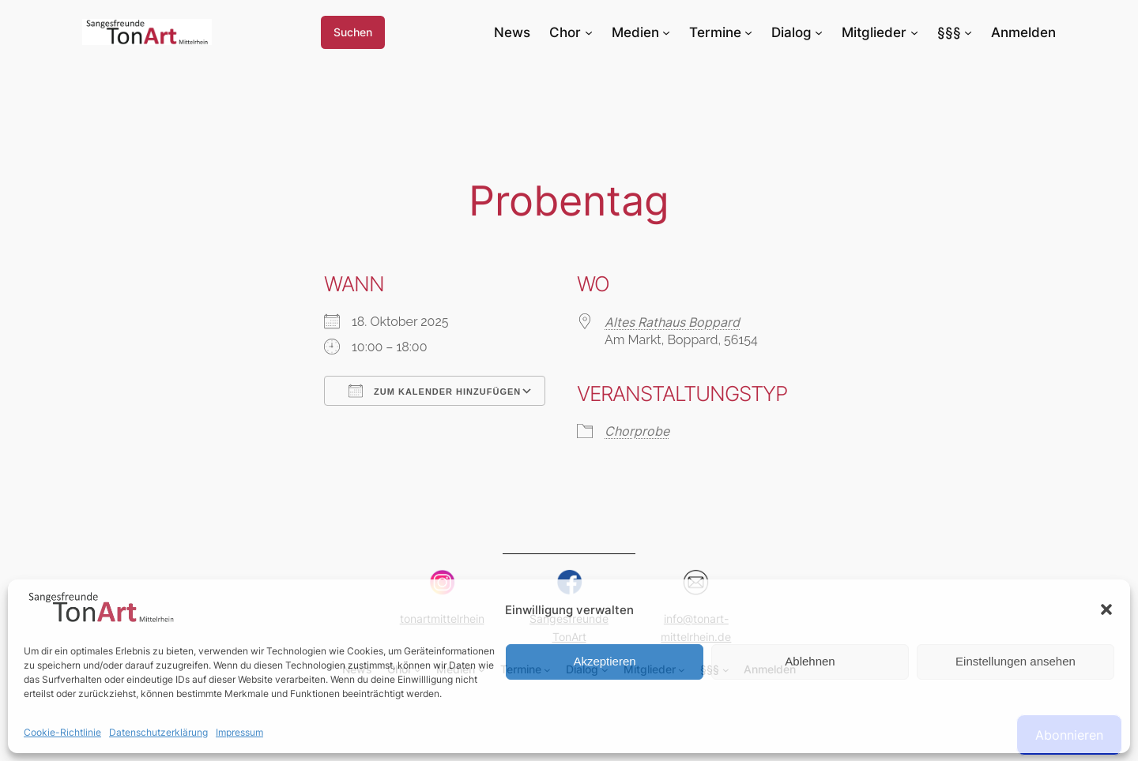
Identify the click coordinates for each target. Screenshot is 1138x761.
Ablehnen (810, 661)
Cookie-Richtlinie (62, 732)
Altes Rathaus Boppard (672, 322)
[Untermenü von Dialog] (819, 32)
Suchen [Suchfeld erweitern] (352, 32)
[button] (1106, 609)
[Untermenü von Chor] (589, 32)
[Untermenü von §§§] (968, 32)
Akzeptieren (604, 661)
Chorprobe (637, 431)
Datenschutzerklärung (158, 732)
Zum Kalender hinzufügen (435, 391)
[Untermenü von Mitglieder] (914, 32)
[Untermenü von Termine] (748, 32)
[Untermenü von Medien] (666, 32)
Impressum (239, 732)
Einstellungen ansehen (1015, 661)
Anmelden (1023, 32)
